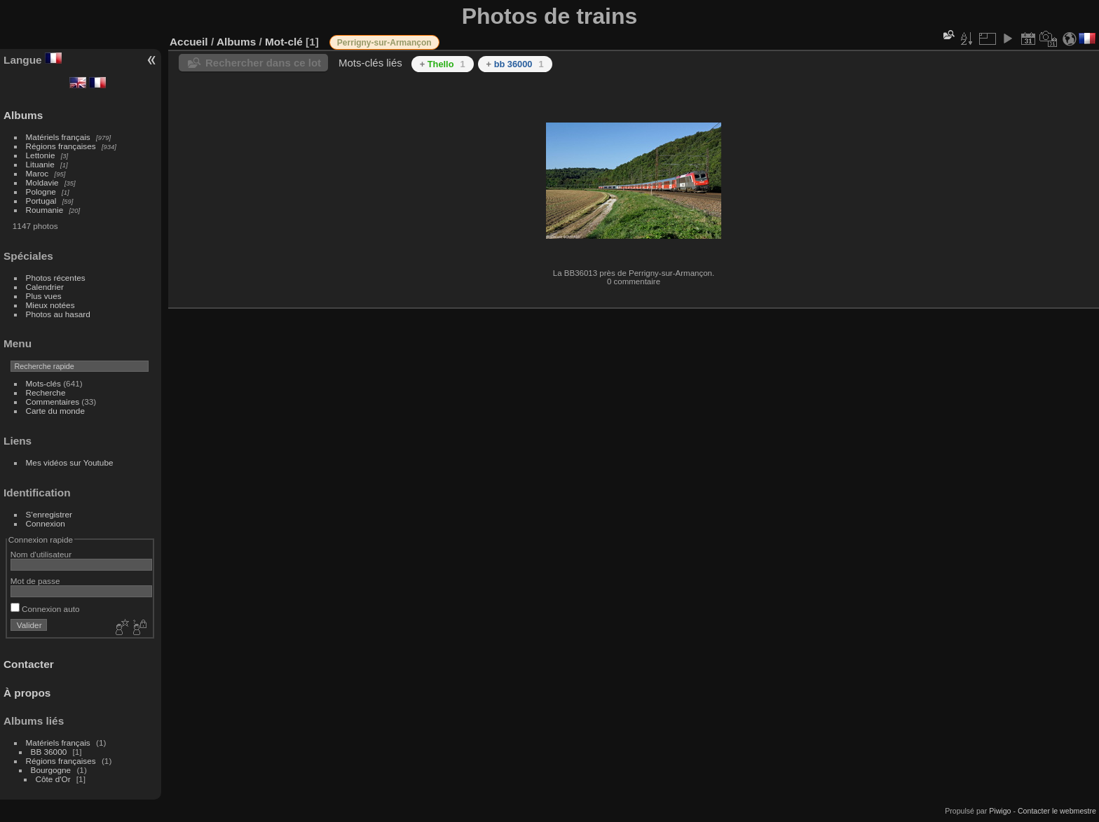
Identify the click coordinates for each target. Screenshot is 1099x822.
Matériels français (58, 136)
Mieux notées (50, 304)
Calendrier (45, 286)
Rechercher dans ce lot (263, 63)
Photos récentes (56, 277)
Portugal (41, 200)
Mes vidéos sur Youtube (70, 462)
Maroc (37, 173)
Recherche (46, 392)
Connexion (45, 523)
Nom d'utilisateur (41, 554)
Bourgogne (51, 769)
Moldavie (42, 182)
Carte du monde (55, 410)
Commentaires (53, 401)
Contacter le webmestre (1057, 811)
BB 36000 (49, 751)
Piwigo (1000, 811)
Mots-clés (43, 383)
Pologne (41, 191)
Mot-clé (284, 42)
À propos (27, 693)
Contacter (29, 664)
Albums (23, 115)
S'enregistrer (49, 514)
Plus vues (44, 295)
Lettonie (40, 155)
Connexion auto (45, 608)
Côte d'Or (53, 778)
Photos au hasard (58, 314)
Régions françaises (61, 146)
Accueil (189, 42)
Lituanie (40, 164)
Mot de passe (35, 580)
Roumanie (45, 209)
